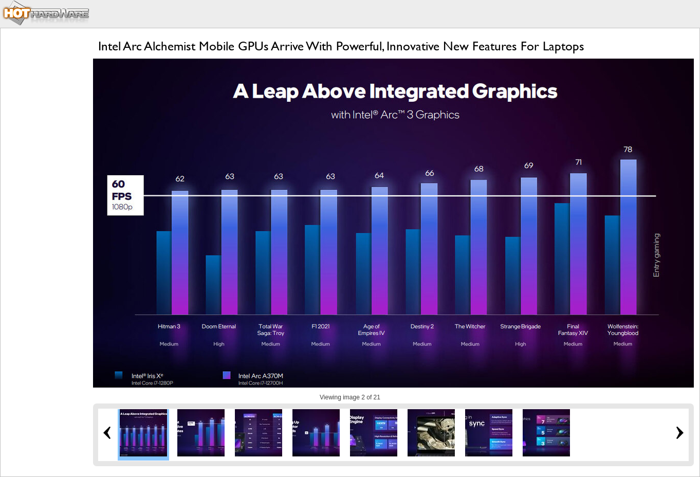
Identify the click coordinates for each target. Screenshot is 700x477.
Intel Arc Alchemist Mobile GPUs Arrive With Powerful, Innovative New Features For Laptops (341, 46)
